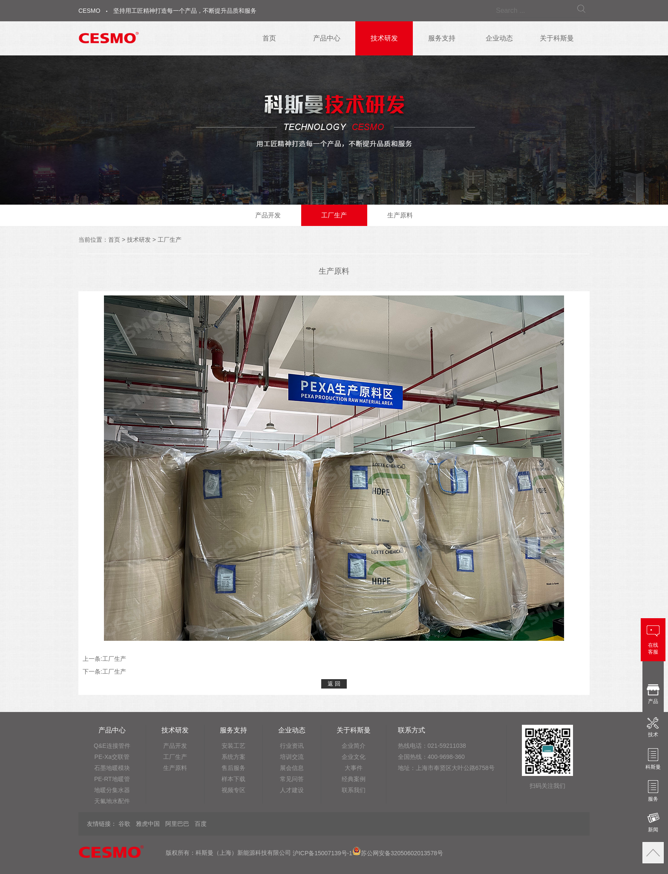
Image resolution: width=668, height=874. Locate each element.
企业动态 (499, 38)
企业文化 (354, 756)
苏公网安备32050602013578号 (397, 853)
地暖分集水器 (112, 790)
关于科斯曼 (557, 38)
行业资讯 (292, 745)
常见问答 (292, 779)
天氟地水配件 (112, 801)
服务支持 (441, 38)
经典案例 (354, 779)
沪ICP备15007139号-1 (322, 853)
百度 (201, 823)
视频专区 (233, 790)
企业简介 (354, 745)
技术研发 (384, 38)
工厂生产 (334, 215)
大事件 (354, 767)
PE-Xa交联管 (112, 756)
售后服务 (233, 767)
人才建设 (292, 790)
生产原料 (400, 215)
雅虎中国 (148, 823)
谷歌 (124, 823)
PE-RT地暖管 (112, 779)
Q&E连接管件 (112, 745)
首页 (269, 38)
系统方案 (233, 756)
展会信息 (292, 767)
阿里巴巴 (177, 823)
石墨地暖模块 (112, 767)
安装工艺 (233, 745)
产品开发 (268, 215)
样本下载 (233, 779)
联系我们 (354, 790)
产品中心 (326, 38)
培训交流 (292, 756)
